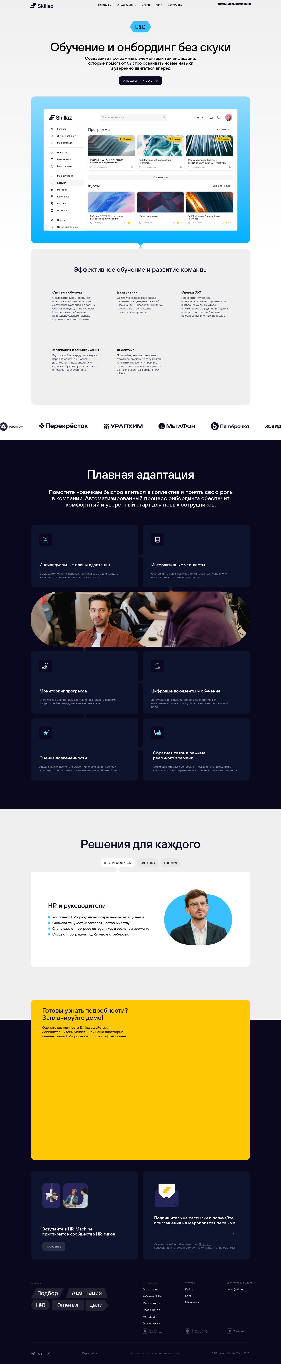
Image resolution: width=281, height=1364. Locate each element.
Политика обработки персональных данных (154, 1353)
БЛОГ (159, 5)
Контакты (149, 1316)
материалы (175, 5)
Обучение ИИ (151, 1323)
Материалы (192, 1302)
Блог (188, 1296)
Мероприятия (152, 1303)
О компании (150, 1289)
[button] (234, 4)
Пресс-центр (151, 1310)
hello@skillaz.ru (236, 1289)
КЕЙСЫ (146, 5)
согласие (198, 1247)
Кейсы (189, 1289)
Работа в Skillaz (152, 1296)
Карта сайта (89, 1353)
